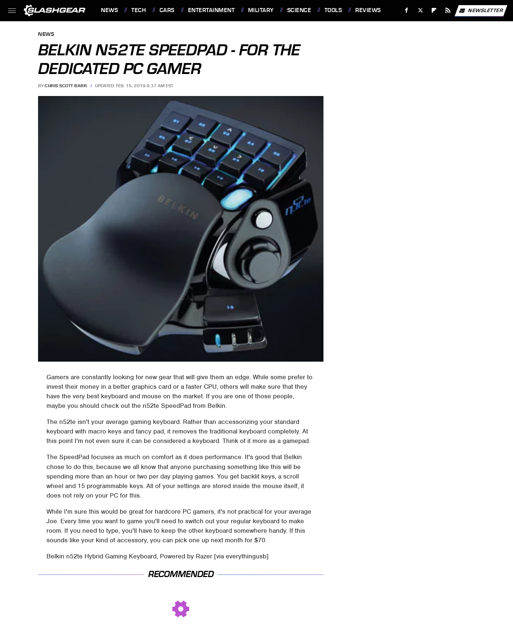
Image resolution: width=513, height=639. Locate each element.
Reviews (368, 10)
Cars (167, 10)
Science (299, 10)
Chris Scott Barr (66, 85)
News (109, 10)
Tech (138, 10)
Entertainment (211, 10)
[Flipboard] (434, 10)
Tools (333, 10)
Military (261, 10)
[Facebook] (406, 10)
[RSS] (448, 10)
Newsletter (481, 10)
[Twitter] (420, 10)
